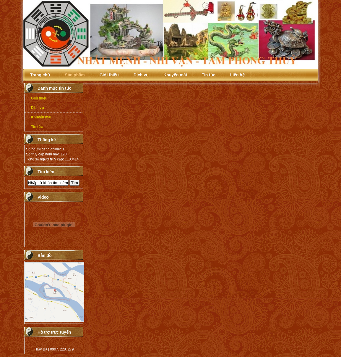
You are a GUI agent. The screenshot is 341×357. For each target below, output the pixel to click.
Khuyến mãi (175, 75)
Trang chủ (40, 75)
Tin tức (208, 75)
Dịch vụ (141, 75)
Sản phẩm (75, 75)
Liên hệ (237, 75)
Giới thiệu (109, 75)
